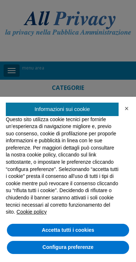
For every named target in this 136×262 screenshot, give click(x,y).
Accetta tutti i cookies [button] (68, 230)
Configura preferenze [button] (68, 247)
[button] (126, 108)
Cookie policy (32, 212)
